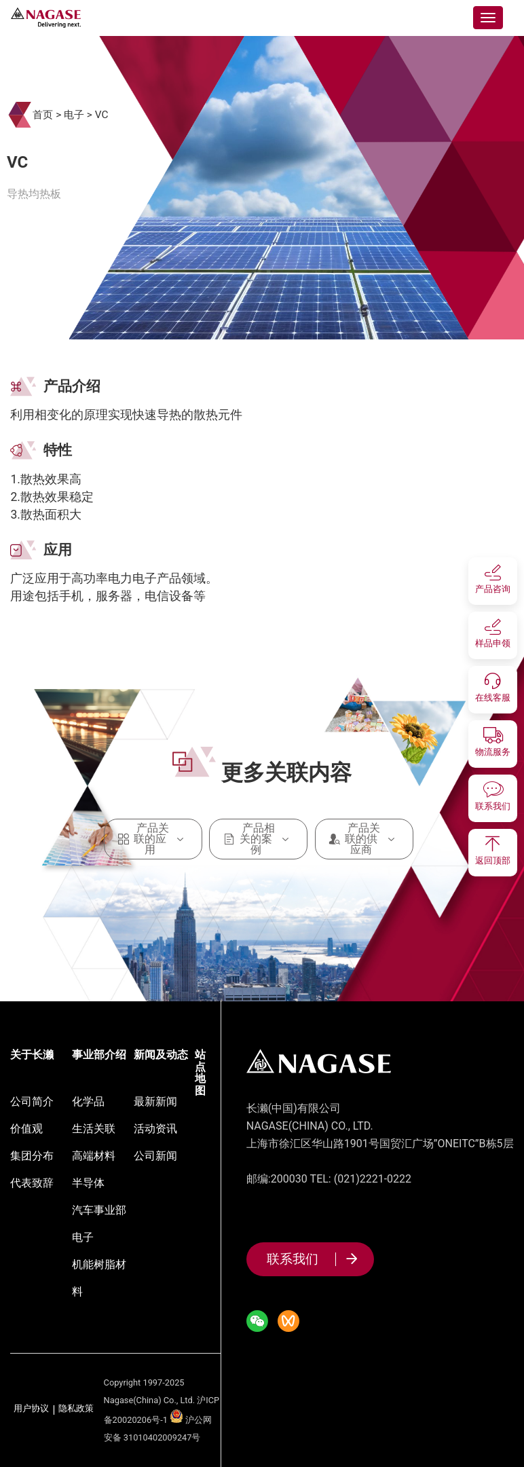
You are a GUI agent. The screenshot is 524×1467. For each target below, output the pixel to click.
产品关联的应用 (153, 839)
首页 (43, 115)
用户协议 (31, 1409)
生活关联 (93, 1128)
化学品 (88, 1101)
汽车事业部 (99, 1210)
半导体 (88, 1182)
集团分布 (32, 1155)
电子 (74, 115)
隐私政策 (76, 1409)
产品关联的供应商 (364, 839)
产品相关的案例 (258, 839)
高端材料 (93, 1155)
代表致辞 (32, 1182)
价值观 (26, 1128)
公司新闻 (155, 1155)
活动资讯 (155, 1128)
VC (102, 115)
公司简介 (32, 1101)
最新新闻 (155, 1101)
